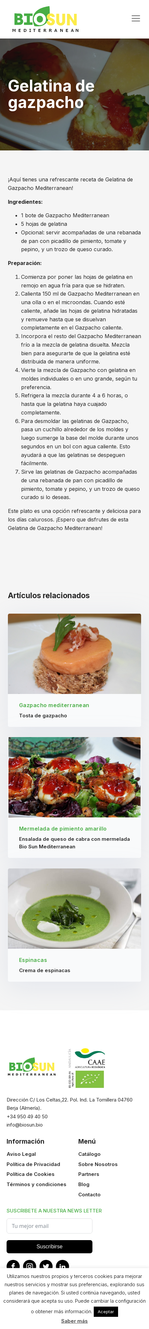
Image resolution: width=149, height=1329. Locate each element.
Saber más (74, 1321)
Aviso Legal (21, 1154)
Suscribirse (49, 1246)
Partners (88, 1174)
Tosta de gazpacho (43, 715)
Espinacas (33, 960)
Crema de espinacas (44, 970)
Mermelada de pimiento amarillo (63, 829)
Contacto (89, 1194)
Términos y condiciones (36, 1184)
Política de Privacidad (33, 1164)
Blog (83, 1184)
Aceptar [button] (106, 1311)
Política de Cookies (31, 1174)
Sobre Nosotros (98, 1164)
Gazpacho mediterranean (54, 705)
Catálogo (89, 1154)
